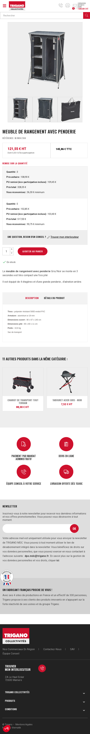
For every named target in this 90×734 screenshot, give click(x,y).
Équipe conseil (11, 653)
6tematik (16, 728)
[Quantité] (6, 251)
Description (32, 298)
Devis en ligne (66, 456)
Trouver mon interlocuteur (64, 236)
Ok (74, 528)
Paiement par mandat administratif (23, 457)
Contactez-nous (52, 649)
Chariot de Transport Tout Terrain (22, 401)
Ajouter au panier (32, 251)
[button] (7, 728)
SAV (72, 649)
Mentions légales (23, 724)
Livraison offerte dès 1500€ (66, 483)
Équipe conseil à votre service (23, 483)
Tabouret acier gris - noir (67, 400)
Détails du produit (54, 298)
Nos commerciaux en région (19, 649)
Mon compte (67, 5)
